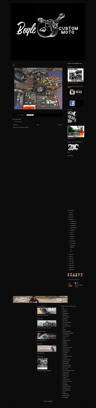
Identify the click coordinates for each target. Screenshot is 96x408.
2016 (70, 219)
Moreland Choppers (67, 365)
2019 (70, 212)
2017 (70, 217)
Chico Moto (65, 320)
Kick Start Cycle (66, 349)
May (71, 236)
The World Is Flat (66, 388)
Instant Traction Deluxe (67, 347)
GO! (71, 251)
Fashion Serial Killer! (67, 331)
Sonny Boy (65, 377)
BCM (77, 283)
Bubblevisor (65, 319)
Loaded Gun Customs (67, 356)
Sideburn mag (66, 375)
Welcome (72, 247)
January (72, 245)
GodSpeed (65, 342)
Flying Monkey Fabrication (68, 333)
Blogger (50, 401)
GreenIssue (65, 343)
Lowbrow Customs (67, 359)
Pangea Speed (66, 372)
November (72, 223)
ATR (63, 308)
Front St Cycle (65, 336)
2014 (70, 256)
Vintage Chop (65, 393)
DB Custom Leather (67, 326)
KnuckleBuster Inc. (66, 351)
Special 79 (65, 383)
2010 (70, 265)
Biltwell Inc (65, 311)
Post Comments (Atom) (23, 127)
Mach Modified (66, 361)
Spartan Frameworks (67, 381)
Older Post (60, 124)
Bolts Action (65, 315)
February (72, 243)
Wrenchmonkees (66, 395)
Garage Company (66, 340)
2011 (70, 263)
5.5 (70, 249)
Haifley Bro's (65, 345)
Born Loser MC (66, 317)
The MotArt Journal (67, 386)
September (72, 227)
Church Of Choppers (67, 322)
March (71, 241)
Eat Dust (64, 329)
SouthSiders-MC (66, 379)
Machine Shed (66, 363)
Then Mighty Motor (67, 390)
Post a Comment (18, 121)
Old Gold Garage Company (68, 370)
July (71, 232)
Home (38, 124)
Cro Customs (65, 324)
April (71, 238)
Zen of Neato (65, 397)
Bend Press (65, 310)
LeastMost (65, 354)
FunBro (64, 338)
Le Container (65, 352)
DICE (64, 327)
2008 (70, 269)
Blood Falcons (66, 313)
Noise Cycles (65, 368)
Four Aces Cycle (66, 335)
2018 (70, 215)
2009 (70, 267)
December (72, 221)
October (72, 225)
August (72, 230)
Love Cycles (65, 358)
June (71, 234)
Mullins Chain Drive (67, 367)
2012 (70, 261)
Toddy (64, 392)
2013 (70, 258)
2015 (70, 254)
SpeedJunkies (65, 384)
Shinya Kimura (66, 374)
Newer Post (15, 124)
